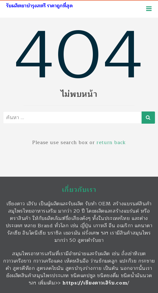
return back (111, 142)
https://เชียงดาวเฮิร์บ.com (94, 283)
